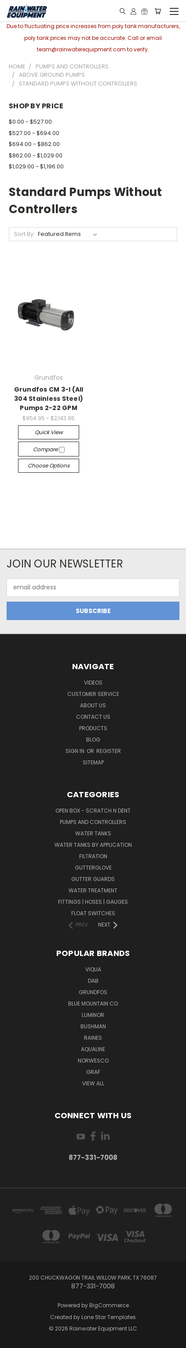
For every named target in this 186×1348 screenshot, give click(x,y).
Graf (93, 1072)
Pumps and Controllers (93, 822)
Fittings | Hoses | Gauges (93, 902)
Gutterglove (93, 867)
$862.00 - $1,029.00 (35, 155)
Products (93, 728)
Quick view (49, 432)
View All (93, 1083)
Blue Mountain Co (93, 1003)
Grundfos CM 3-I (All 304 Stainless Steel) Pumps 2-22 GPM (49, 398)
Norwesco (93, 1060)
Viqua (93, 969)
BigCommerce (109, 1305)
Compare (49, 449)
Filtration (93, 856)
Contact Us (93, 716)
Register (108, 751)
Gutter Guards (93, 879)
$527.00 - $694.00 (34, 133)
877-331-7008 (93, 1157)
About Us (93, 705)
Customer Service (93, 694)
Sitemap (93, 762)
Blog (93, 739)
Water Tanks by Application (93, 845)
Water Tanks (93, 833)
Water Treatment (93, 890)
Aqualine (93, 1049)
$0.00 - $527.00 (30, 122)
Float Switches (93, 913)
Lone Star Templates (108, 1317)
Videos (93, 682)
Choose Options (48, 465)
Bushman (93, 1026)
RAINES (93, 1037)
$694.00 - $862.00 (34, 144)
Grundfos (93, 992)
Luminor (93, 1015)
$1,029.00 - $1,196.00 (36, 166)
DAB (93, 980)
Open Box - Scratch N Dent (93, 810)
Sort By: (24, 234)
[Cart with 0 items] (157, 11)
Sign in (76, 751)
